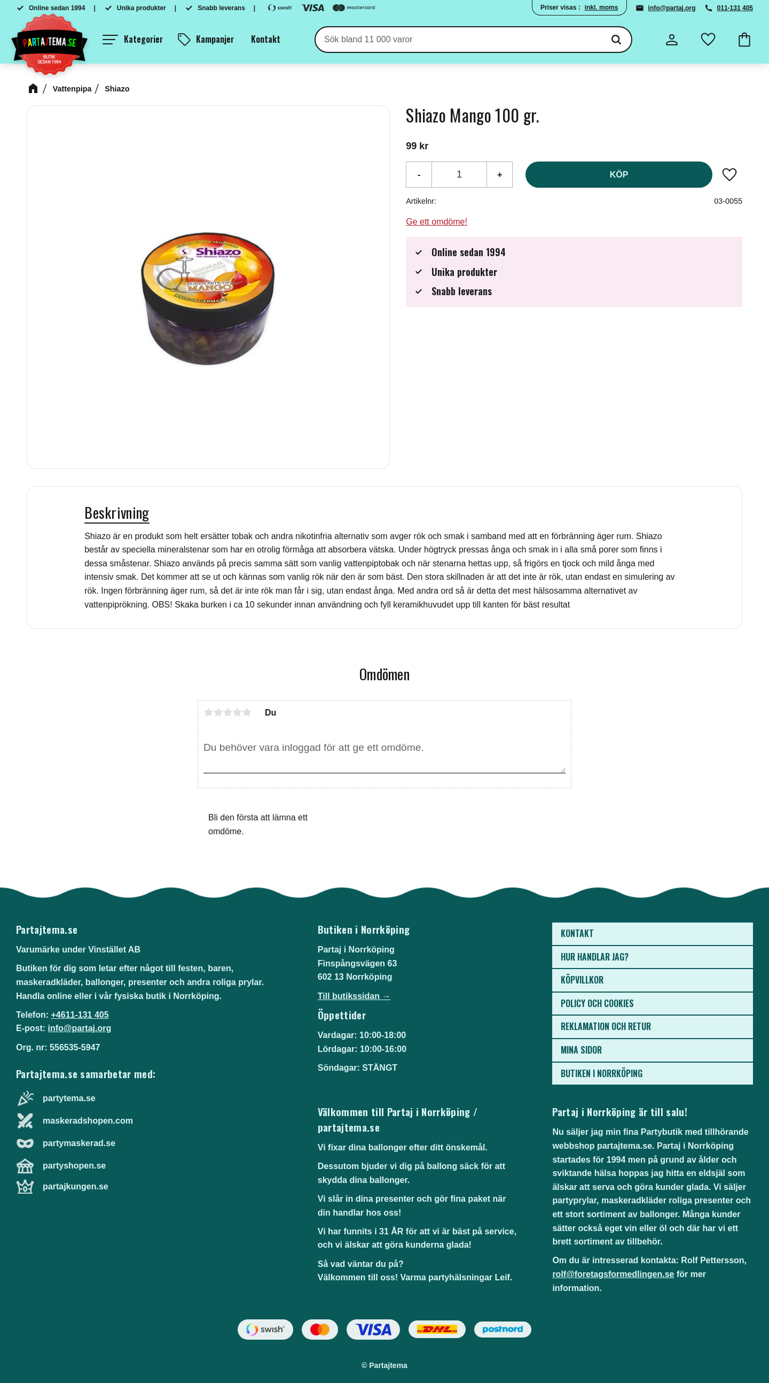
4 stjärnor (237, 712)
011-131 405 (735, 8)
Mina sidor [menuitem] (581, 1049)
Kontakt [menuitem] (265, 39)
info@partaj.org (672, 8)
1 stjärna (208, 712)
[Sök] (616, 39)
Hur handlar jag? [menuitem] (595, 956)
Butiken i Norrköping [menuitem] (601, 1073)
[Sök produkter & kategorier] (458, 39)
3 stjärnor (227, 712)
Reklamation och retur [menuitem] (606, 1026)
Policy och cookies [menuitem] (597, 1003)
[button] (132, 40)
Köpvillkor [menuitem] (582, 979)
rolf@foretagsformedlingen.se (613, 1274)
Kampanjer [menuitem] (215, 39)
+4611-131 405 (79, 1014)
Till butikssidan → (354, 996)
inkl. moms (601, 7)
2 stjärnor (218, 712)
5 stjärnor (247, 712)
